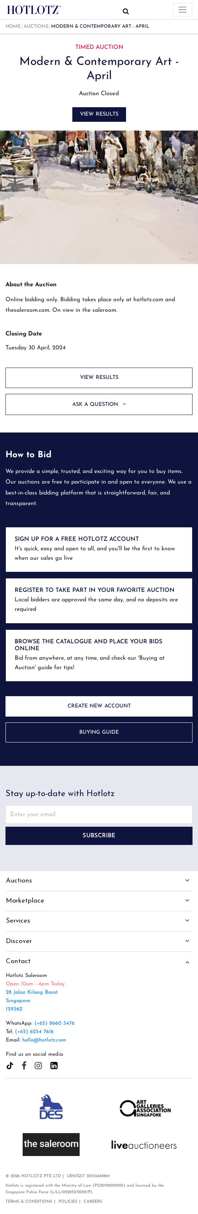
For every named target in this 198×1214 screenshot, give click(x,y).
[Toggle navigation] (182, 9)
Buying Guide (99, 732)
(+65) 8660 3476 (54, 1023)
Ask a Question (96, 404)
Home (12, 26)
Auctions (36, 26)
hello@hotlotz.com (44, 1040)
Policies (67, 1202)
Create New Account (99, 706)
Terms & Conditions (28, 1202)
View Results (99, 114)
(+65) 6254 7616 (34, 1032)
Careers (93, 1202)
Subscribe (99, 836)
